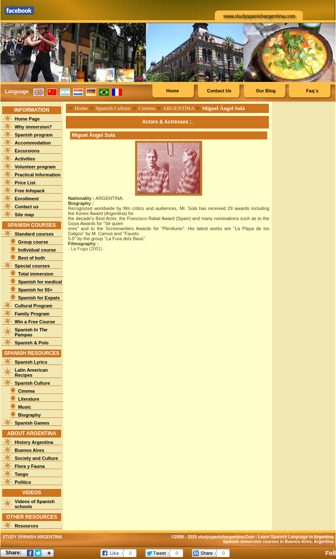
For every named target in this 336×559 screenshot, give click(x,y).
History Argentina (34, 442)
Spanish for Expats (39, 297)
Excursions (27, 150)
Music (24, 406)
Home (172, 90)
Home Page (27, 118)
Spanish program (33, 134)
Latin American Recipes (31, 372)
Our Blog (266, 90)
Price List (25, 182)
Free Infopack (30, 190)
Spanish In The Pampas (31, 332)
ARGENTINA (178, 108)
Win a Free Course (35, 321)
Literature (28, 399)
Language (17, 91)
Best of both (31, 257)
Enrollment (27, 198)
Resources (26, 525)
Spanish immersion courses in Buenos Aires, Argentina (278, 541)
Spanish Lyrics (31, 362)
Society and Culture (36, 458)
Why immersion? (33, 126)
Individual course (37, 249)
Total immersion (35, 273)
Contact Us (219, 90)
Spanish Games (32, 422)
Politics (23, 482)
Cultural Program (33, 305)
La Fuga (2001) (86, 248)
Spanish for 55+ (35, 289)
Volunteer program (35, 166)
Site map (24, 214)
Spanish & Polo (32, 342)
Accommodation (33, 142)
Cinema (26, 391)
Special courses (32, 265)
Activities (25, 158)
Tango (21, 474)
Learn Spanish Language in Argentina (295, 537)
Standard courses (34, 233)
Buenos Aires (29, 450)
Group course (33, 241)
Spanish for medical (40, 281)
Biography (29, 414)
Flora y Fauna (30, 466)
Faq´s (312, 90)
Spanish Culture (32, 383)
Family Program (32, 313)
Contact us (27, 206)
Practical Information (37, 174)
